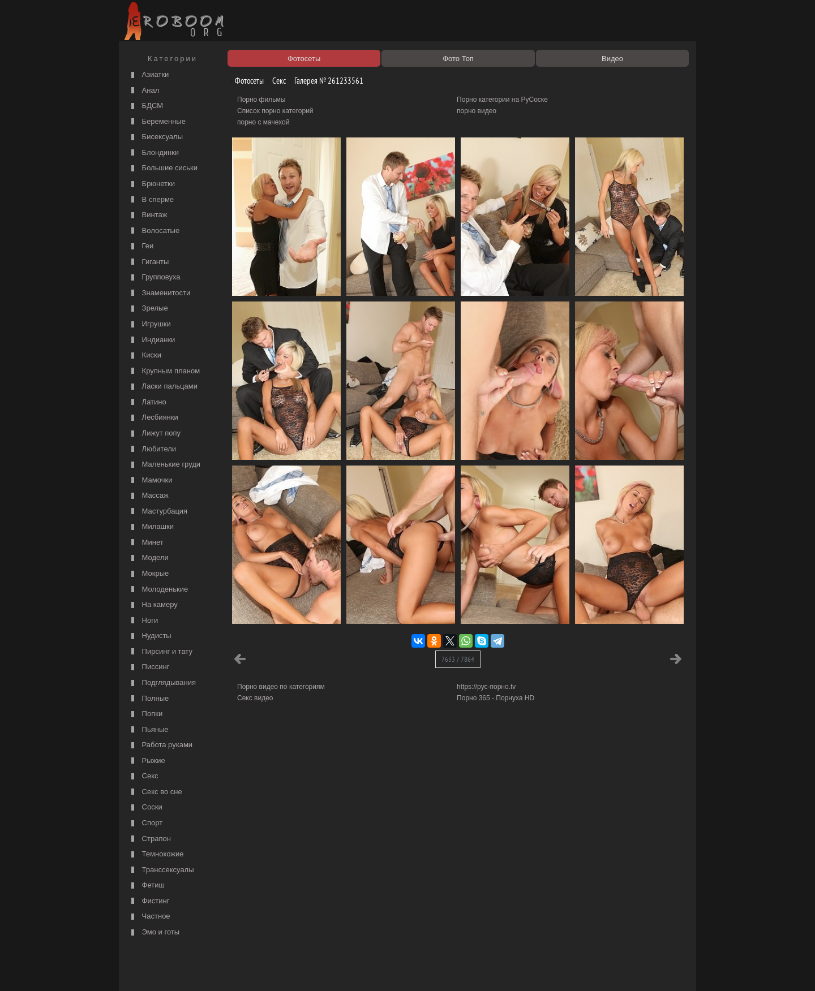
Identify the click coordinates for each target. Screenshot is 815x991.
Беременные (157, 122)
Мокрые (148, 574)
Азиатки (148, 75)
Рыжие (146, 761)
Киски (144, 355)
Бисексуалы (155, 137)
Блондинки (153, 153)
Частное (149, 916)
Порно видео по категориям (281, 687)
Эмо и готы (153, 932)
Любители (152, 449)
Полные (148, 699)
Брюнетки (151, 184)
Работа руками (160, 745)
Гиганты (148, 262)
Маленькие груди (164, 464)
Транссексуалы (161, 870)
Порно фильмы (261, 100)
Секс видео (255, 698)
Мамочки (150, 480)
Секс (143, 776)
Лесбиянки (153, 418)
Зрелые (148, 308)
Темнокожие (156, 854)
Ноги (143, 621)
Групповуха (154, 277)
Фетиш (146, 885)
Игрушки (149, 324)
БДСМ (145, 106)
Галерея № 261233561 (324, 80)
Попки (145, 714)
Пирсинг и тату (160, 652)
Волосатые (153, 231)
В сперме (151, 200)
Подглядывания (162, 683)
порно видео (476, 111)
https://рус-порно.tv (486, 687)
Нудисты (149, 636)
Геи (140, 246)
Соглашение (279, 969)
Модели (148, 558)
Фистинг (148, 901)
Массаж (148, 496)
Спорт (145, 823)
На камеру (153, 605)
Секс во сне (155, 792)
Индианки (151, 340)
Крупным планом (164, 371)
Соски (145, 807)
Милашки (151, 527)
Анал (143, 91)
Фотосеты (245, 80)
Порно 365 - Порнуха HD (495, 698)
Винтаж (147, 215)
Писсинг (148, 667)
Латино (147, 402)
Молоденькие (158, 589)
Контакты (318, 969)
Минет (146, 543)
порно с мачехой (263, 122)
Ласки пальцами (163, 386)
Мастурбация (157, 511)
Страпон (149, 839)
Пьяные (148, 730)
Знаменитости (159, 293)
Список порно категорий (275, 111)
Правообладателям (226, 969)
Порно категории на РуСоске (502, 100)
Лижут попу (154, 433)
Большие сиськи (163, 168)
